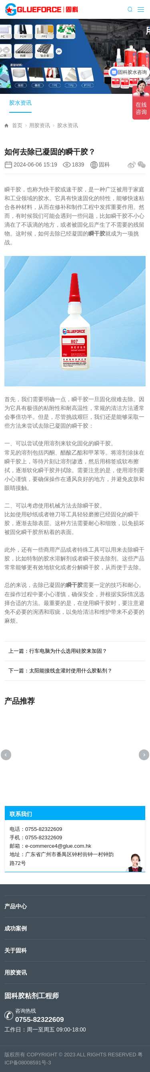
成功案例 (15, 928)
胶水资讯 (20, 103)
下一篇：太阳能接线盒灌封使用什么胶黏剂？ (60, 671)
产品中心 (15, 906)
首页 (19, 125)
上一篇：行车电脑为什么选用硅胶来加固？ (57, 651)
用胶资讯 (41, 125)
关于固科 (15, 950)
